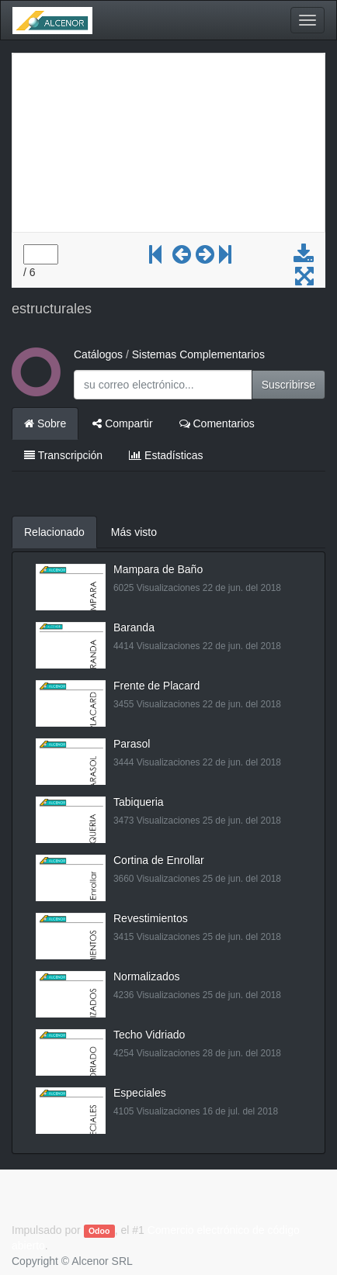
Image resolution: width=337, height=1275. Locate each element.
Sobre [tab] (45, 423)
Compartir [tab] (122, 423)
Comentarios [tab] (217, 423)
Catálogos (98, 354)
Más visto (134, 532)
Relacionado (54, 532)
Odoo (99, 1230)
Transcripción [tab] (63, 455)
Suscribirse (288, 384)
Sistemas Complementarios (198, 354)
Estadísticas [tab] (166, 455)
